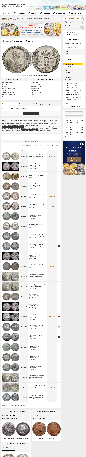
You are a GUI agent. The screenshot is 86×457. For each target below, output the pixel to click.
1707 (66, 125)
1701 (76, 120)
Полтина (68, 59)
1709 (76, 125)
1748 (47, 18)
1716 (71, 129)
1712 (71, 127)
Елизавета (29, 18)
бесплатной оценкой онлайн (29, 130)
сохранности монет (8, 123)
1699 (66, 120)
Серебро (35, 18)
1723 (66, 134)
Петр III (71, 83)
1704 (71, 122)
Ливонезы (68, 77)
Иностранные (73, 106)
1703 (66, 122)
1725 (76, 134)
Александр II (73, 95)
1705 (76, 122)
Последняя (28, 405)
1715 (66, 129)
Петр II (71, 37)
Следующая (21, 405)
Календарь (21, 13)
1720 (71, 132)
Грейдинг (46, 13)
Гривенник (42, 18)
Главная (4, 18)
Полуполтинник (71, 62)
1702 (81, 120)
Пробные (67, 72)
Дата (23, 150)
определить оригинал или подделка (13, 127)
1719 (66, 132)
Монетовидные (69, 79)
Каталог (8, 13)
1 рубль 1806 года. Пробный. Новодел (15, 438)
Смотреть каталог (8, 418)
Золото (67, 51)
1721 (76, 132)
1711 (66, 127)
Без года (67, 136)
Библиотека (60, 13)
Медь (66, 70)
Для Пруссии (69, 75)
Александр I (73, 90)
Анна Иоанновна (73, 40)
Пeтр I (71, 32)
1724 (71, 134)
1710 (81, 125)
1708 (71, 125)
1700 (71, 120)
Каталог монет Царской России (17, 18)
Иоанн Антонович (73, 44)
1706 (81, 122)
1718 (81, 129)
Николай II (72, 99)
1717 (76, 129)
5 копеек (68, 66)
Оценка (34, 13)
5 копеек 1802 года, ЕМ (46, 438)
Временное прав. (73, 102)
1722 (81, 132)
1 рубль (68, 57)
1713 (76, 127)
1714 (81, 127)
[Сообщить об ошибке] (59, 156)
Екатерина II (73, 85)
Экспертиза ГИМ (77, 13)
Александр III (73, 97)
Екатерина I (73, 34)
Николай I (72, 92)
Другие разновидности (31, 113)
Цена (51, 150)
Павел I (71, 88)
